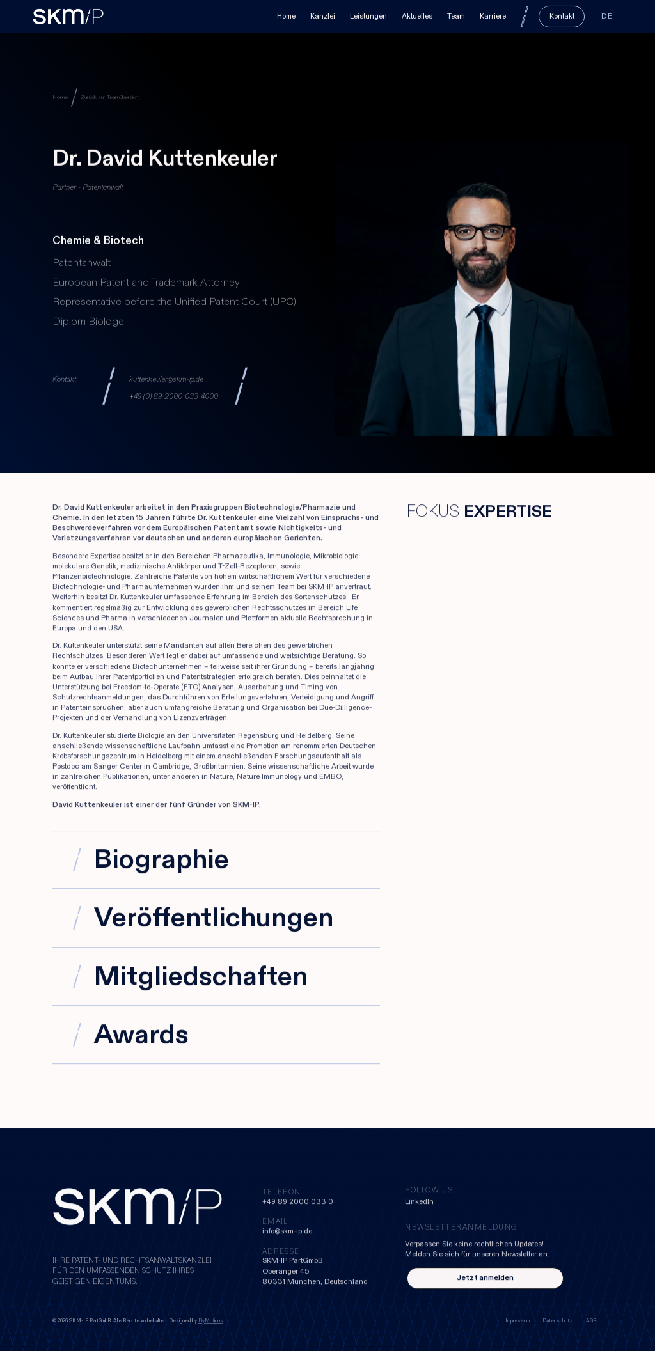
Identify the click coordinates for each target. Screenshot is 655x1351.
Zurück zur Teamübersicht (110, 97)
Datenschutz (557, 1321)
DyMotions (210, 1321)
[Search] (525, 16)
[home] (68, 16)
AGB (591, 1321)
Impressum (517, 1321)
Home (60, 97)
